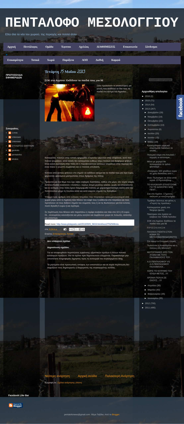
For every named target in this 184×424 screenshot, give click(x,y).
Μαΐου (151, 142)
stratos (15, 159)
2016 (148, 96)
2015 (148, 100)
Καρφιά (115, 60)
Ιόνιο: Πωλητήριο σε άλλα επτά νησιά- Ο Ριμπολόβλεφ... (161, 179)
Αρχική (11, 46)
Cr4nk (15, 133)
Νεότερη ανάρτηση (57, 376)
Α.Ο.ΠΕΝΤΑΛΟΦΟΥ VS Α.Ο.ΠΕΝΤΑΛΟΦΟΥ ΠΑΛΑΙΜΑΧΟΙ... (158, 264)
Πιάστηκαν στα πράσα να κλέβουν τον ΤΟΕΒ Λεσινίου (161, 215)
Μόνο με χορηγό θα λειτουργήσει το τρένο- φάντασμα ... (159, 164)
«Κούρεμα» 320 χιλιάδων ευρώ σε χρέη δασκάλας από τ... (162, 172)
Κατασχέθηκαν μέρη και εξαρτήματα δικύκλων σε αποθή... (160, 148)
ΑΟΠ (85, 60)
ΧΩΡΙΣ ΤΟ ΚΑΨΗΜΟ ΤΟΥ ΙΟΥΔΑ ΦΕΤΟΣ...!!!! (159, 272)
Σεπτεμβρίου (154, 125)
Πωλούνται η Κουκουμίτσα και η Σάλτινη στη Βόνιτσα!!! (162, 246)
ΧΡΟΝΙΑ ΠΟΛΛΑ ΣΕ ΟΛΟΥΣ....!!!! (156, 279)
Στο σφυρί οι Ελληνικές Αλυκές (161, 241)
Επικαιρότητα (15, 60)
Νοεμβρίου (153, 116)
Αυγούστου (153, 129)
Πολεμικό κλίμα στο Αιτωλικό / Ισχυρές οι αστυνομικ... (161, 156)
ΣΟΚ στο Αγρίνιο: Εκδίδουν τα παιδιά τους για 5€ (161, 222)
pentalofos (17, 154)
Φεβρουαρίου (154, 294)
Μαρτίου (152, 290)
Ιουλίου (151, 133)
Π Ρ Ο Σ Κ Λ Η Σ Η (156, 227)
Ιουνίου (151, 137)
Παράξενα (68, 60)
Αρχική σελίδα (87, 376)
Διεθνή (99, 60)
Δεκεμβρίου (153, 112)
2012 (148, 303)
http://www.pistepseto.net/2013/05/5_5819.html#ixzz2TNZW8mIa (88, 224)
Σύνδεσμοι (151, 46)
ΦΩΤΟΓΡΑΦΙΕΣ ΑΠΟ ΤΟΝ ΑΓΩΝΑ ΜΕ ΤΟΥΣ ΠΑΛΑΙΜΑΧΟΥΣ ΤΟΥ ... (159, 255)
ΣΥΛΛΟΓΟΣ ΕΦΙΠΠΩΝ (23, 146)
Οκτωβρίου (153, 121)
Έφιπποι (66, 46)
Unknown (16, 137)
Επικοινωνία (130, 46)
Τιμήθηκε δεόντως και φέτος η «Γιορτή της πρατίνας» (161, 201)
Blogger (115, 414)
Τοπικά (35, 60)
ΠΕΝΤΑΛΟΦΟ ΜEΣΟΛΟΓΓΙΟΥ (91, 23)
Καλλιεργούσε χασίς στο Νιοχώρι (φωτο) (158, 208)
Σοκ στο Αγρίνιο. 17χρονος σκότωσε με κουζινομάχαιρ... (162, 195)
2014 (148, 104)
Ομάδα (49, 46)
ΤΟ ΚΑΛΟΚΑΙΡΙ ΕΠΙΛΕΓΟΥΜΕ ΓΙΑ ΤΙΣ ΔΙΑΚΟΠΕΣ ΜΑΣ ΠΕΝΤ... (162, 187)
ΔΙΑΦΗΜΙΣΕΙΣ (106, 46)
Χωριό (50, 60)
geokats (15, 150)
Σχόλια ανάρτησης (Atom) (70, 382)
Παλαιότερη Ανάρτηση (119, 376)
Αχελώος (84, 46)
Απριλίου (152, 285)
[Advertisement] (89, 359)
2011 (148, 307)
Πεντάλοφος (30, 46)
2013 (148, 109)
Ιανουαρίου (153, 298)
